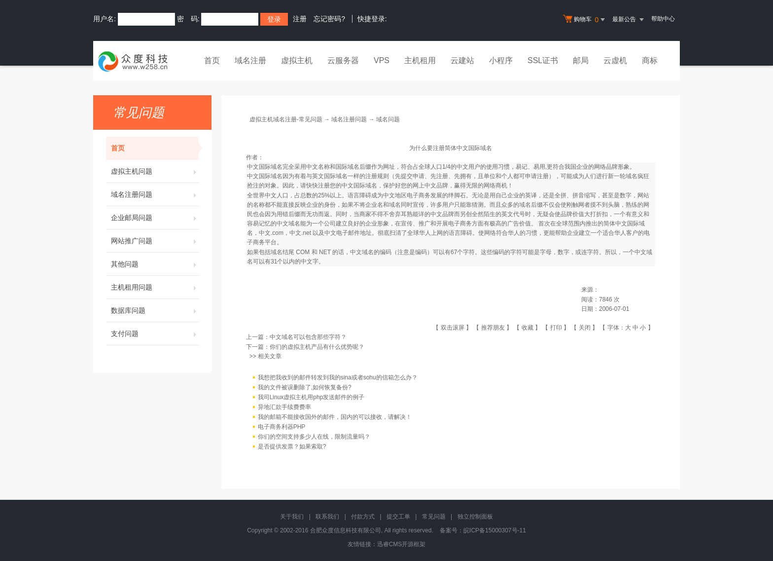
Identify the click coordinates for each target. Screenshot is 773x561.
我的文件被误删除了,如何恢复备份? (304, 387)
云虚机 (615, 60)
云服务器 (343, 60)
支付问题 (155, 333)
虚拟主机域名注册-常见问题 (285, 119)
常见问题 (434, 516)
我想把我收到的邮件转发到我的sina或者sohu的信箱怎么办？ (338, 377)
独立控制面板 (475, 516)
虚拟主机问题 (155, 171)
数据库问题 (155, 310)
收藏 (527, 327)
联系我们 (327, 516)
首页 (212, 60)
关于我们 (292, 516)
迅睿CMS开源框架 (401, 544)
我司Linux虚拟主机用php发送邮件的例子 (311, 397)
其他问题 (155, 264)
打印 (556, 327)
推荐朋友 (493, 327)
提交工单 (398, 516)
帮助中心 (663, 18)
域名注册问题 (155, 194)
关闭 (585, 327)
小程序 (501, 60)
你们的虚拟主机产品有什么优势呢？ (317, 346)
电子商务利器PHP (282, 426)
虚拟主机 (297, 60)
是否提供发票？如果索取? (292, 446)
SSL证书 (542, 60)
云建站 (462, 60)
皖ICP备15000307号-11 (494, 530)
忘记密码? (329, 19)
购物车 (585, 20)
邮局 (581, 60)
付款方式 (363, 516)
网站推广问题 (155, 241)
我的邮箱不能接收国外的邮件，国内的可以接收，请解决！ (335, 416)
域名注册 (250, 60)
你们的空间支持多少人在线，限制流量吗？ (314, 436)
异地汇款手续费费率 (284, 407)
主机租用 (420, 60)
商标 (650, 60)
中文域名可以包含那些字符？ (308, 337)
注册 (300, 19)
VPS (381, 60)
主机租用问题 (155, 287)
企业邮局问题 (155, 218)
